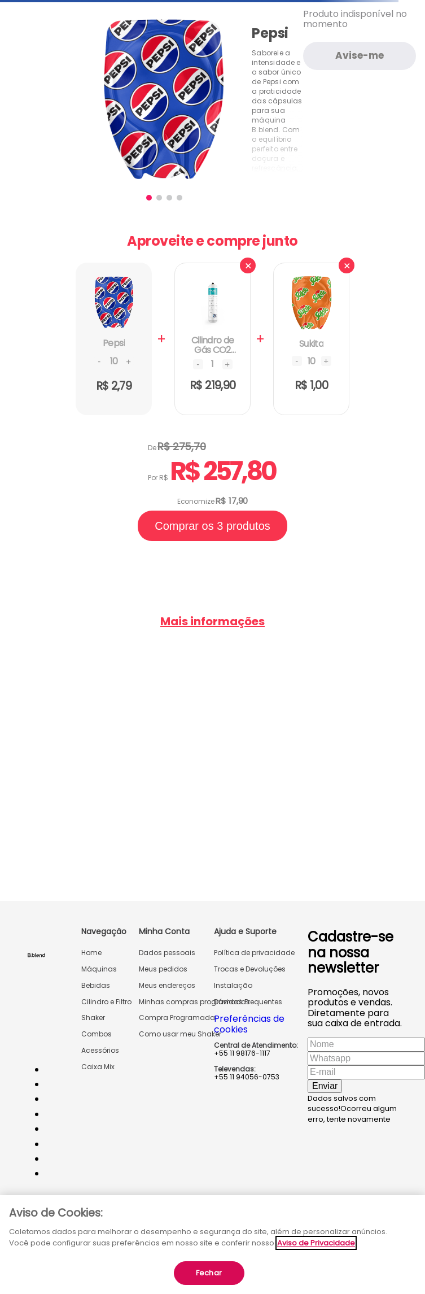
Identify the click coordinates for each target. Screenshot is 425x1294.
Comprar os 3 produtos (212, 526)
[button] (149, 198)
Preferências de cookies (249, 1023)
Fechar (209, 1272)
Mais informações (212, 622)
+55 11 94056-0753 (246, 1077)
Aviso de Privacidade (316, 1243)
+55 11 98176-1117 (242, 1053)
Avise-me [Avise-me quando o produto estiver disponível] (359, 55)
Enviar (325, 1086)
